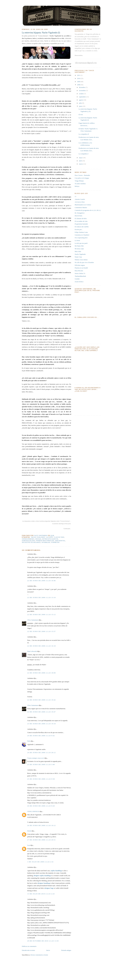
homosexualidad (28, 540)
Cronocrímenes (28, 539)
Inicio (48, 950)
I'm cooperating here (81, 238)
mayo (81, 158)
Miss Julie (78, 251)
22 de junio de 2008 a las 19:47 (41, 712)
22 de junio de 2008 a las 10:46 (41, 580)
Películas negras (80, 265)
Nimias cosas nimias (81, 260)
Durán (29, 831)
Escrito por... (79, 229)
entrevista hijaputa (50, 539)
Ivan (28, 845)
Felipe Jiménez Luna (81, 232)
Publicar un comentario (29, 946)
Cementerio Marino (81, 207)
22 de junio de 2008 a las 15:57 (41, 631)
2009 (79, 81)
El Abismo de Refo (81, 218)
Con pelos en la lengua (82, 178)
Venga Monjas (79, 181)
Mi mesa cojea (79, 249)
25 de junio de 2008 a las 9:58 (41, 779)
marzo (81, 164)
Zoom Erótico (79, 282)
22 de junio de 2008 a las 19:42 (41, 700)
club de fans (59, 537)
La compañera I (83, 154)
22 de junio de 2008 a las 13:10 (41, 597)
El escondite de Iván (81, 221)
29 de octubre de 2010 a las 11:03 (43, 941)
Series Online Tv (80, 273)
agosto (81, 100)
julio (80, 103)
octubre (81, 94)
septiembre (82, 97)
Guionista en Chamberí (82, 235)
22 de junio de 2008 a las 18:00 (41, 673)
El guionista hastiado (81, 224)
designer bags (49, 888)
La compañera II (84, 134)
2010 (79, 78)
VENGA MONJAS (33, 811)
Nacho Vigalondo (80, 254)
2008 (79, 85)
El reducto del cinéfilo (82, 227)
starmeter (55, 542)
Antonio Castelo (80, 199)
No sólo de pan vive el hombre (84, 262)
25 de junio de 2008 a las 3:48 (41, 764)
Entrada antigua (66, 950)
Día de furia (78, 216)
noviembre (82, 90)
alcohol (49, 537)
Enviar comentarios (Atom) (39, 955)
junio (81, 106)
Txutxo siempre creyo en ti (35, 758)
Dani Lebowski (32, 651)
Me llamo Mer (79, 246)
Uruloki (77, 279)
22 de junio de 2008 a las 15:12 (41, 614)
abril (80, 161)
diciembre (82, 87)
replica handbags (56, 870)
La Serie (77, 240)
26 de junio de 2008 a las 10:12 (41, 825)
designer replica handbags (42, 875)
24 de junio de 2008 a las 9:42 (41, 736)
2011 (79, 75)
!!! (75, 196)
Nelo (28, 741)
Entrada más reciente (28, 950)
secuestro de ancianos (31, 542)
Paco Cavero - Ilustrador (82, 175)
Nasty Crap (78, 257)
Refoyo (77, 186)
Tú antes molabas (80, 183)
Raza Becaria (79, 271)
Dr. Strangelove (80, 213)
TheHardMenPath (80, 276)
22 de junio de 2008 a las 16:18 (41, 646)
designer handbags (44, 883)
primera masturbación (45, 540)
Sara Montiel (60, 540)
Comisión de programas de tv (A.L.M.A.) (88, 210)
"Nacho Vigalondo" (38, 537)
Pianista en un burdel (81, 268)
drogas (38, 539)
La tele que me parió (81, 243)
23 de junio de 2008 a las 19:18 (41, 724)
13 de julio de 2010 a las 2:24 (41, 894)
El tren (81, 114)
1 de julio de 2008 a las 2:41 (40, 862)
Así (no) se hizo (80, 202)
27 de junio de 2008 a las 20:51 (41, 840)
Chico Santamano (32, 620)
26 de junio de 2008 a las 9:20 (41, 806)
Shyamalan (46, 542)
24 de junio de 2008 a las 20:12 (41, 752)
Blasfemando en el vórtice (83, 205)
